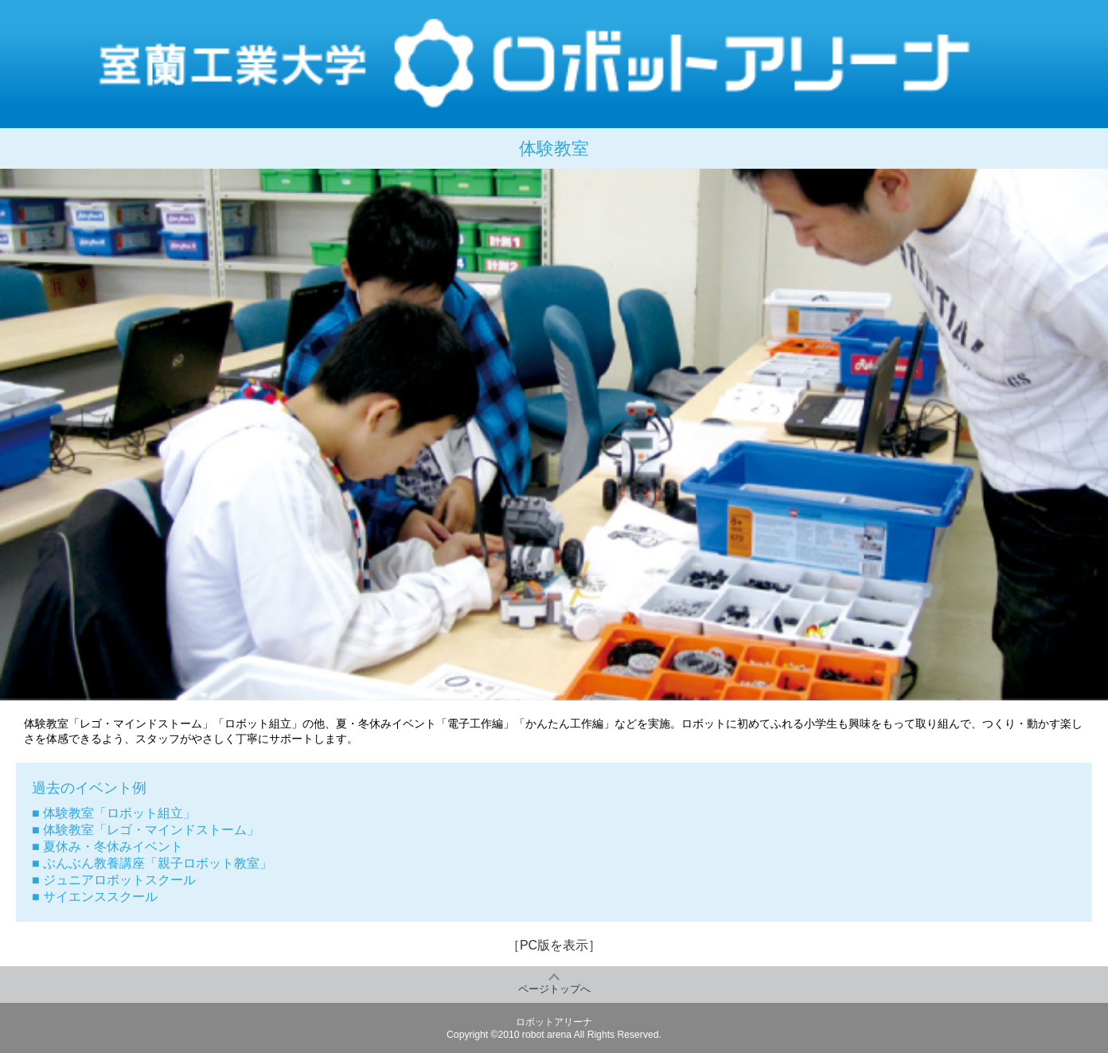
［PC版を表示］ (554, 945)
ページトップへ (554, 989)
